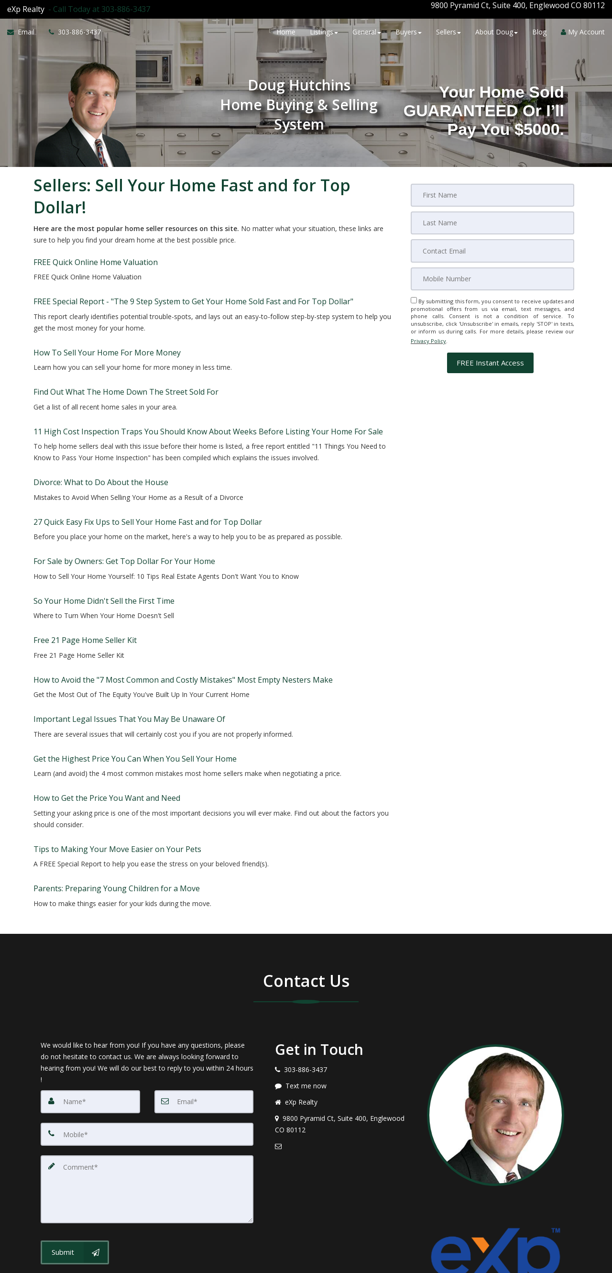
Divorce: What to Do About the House (100, 433)
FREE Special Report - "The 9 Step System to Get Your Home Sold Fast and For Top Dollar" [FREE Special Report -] (193, 282)
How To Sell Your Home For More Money (107, 326)
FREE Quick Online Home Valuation (95, 250)
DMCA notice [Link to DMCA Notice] (306, 1262)
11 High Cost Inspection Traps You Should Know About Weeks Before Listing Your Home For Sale (208, 390)
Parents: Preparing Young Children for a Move (116, 765)
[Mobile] (492, 267)
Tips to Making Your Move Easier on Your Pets (117, 733)
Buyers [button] (408, 29)
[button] (490, 345)
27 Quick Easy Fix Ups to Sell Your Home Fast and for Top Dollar (147, 465)
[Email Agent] (24, 30)
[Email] (492, 241)
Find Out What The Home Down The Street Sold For (126, 358)
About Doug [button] (496, 29)
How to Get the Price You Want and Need (106, 689)
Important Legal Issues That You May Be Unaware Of (129, 625)
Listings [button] (324, 29)
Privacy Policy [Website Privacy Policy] (428, 326)
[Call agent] (97, 5)
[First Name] (492, 187)
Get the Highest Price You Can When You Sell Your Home (135, 657)
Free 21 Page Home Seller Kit (85, 561)
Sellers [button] (448, 29)
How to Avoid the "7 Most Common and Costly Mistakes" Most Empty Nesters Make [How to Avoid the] (183, 593)
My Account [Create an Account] (583, 29)
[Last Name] (492, 214)
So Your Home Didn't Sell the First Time (104, 529)
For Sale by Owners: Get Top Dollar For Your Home (124, 497)
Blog (539, 29)
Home (285, 29)
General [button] (366, 29)
